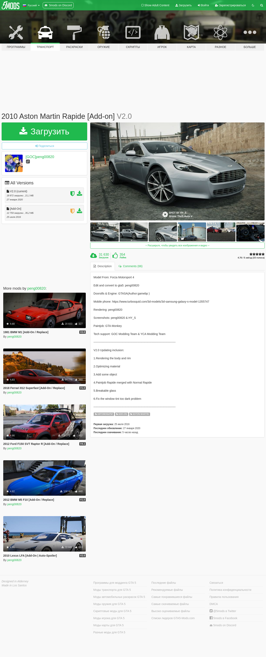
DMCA (214, 604)
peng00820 (36, 288)
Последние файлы (164, 582)
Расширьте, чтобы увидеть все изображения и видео (177, 245)
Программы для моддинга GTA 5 (114, 582)
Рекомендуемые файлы (167, 589)
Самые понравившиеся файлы (172, 597)
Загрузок (104, 257)
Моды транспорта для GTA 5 (112, 589)
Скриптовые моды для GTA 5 (112, 611)
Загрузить (183, 5)
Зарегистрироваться (230, 5)
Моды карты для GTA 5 (108, 625)
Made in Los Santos (14, 585)
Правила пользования (224, 597)
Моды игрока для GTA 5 (108, 618)
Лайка (123, 257)
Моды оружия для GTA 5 (109, 604)
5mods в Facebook (223, 618)
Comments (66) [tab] (130, 266)
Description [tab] (102, 266)
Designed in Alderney (15, 581)
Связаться (216, 582)
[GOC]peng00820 (40, 157)
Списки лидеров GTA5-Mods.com (173, 618)
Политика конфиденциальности (230, 589)
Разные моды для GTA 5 (109, 632)
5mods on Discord (223, 625)
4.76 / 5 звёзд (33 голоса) (251, 258)
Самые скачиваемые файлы (170, 604)
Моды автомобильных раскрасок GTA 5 (119, 597)
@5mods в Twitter (223, 611)
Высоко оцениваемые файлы (171, 611)
